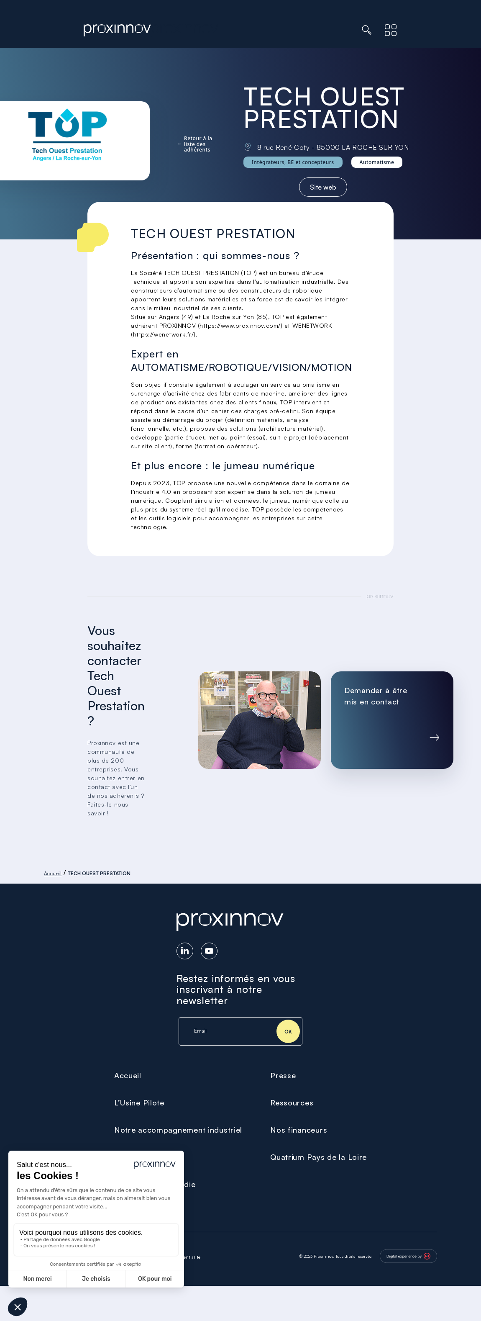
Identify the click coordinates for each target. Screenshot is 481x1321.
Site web (323, 187)
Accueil (52, 873)
